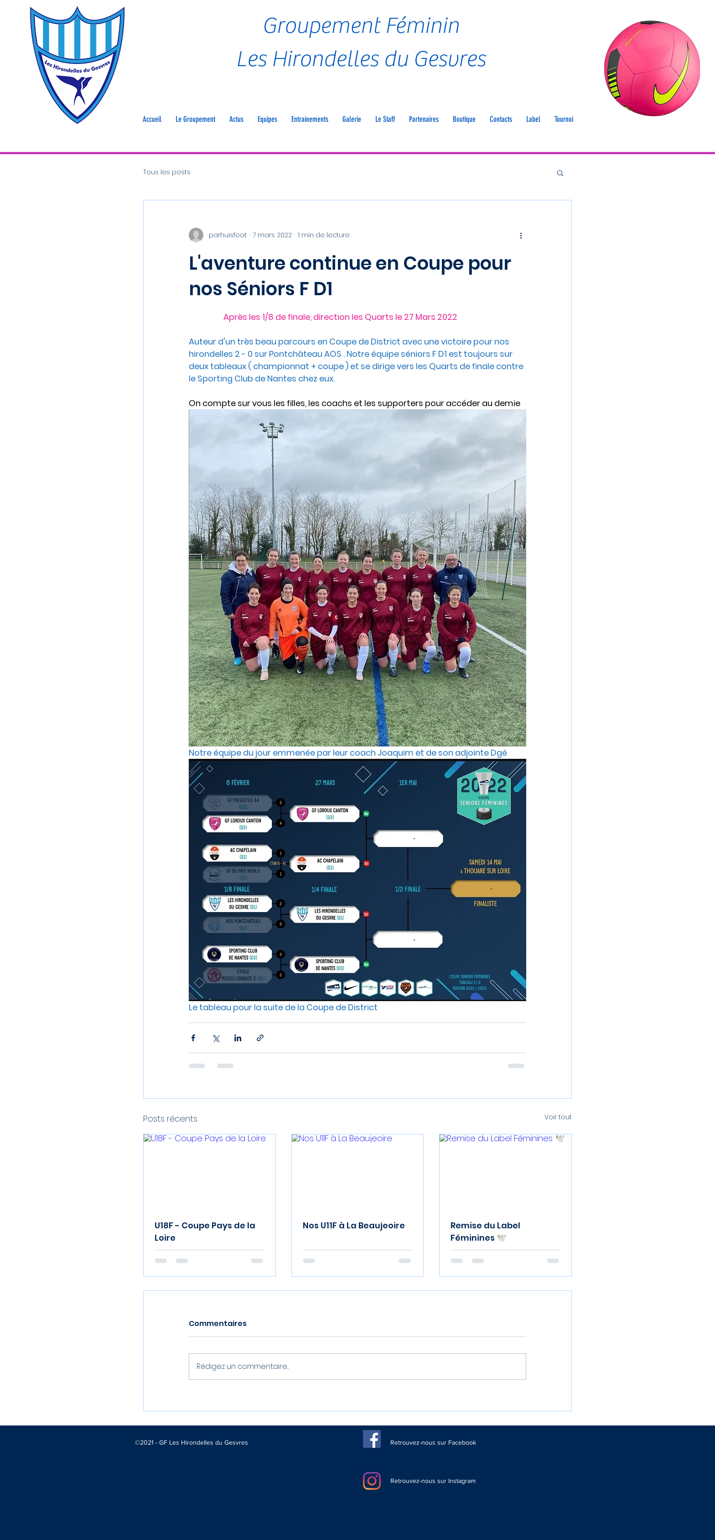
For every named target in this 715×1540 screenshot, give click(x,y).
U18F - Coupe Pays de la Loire (205, 1231)
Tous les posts (167, 172)
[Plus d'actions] (520, 235)
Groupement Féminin (360, 26)
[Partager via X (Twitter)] (215, 1038)
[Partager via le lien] (260, 1038)
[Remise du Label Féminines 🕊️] (505, 1171)
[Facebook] (372, 1439)
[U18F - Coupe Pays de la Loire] (209, 1171)
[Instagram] (372, 1481)
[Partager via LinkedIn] (237, 1038)
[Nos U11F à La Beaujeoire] (358, 1171)
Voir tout (558, 1117)
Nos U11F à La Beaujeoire (354, 1225)
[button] (195, 119)
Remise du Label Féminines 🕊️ (485, 1231)
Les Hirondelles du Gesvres (361, 59)
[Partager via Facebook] (193, 1038)
